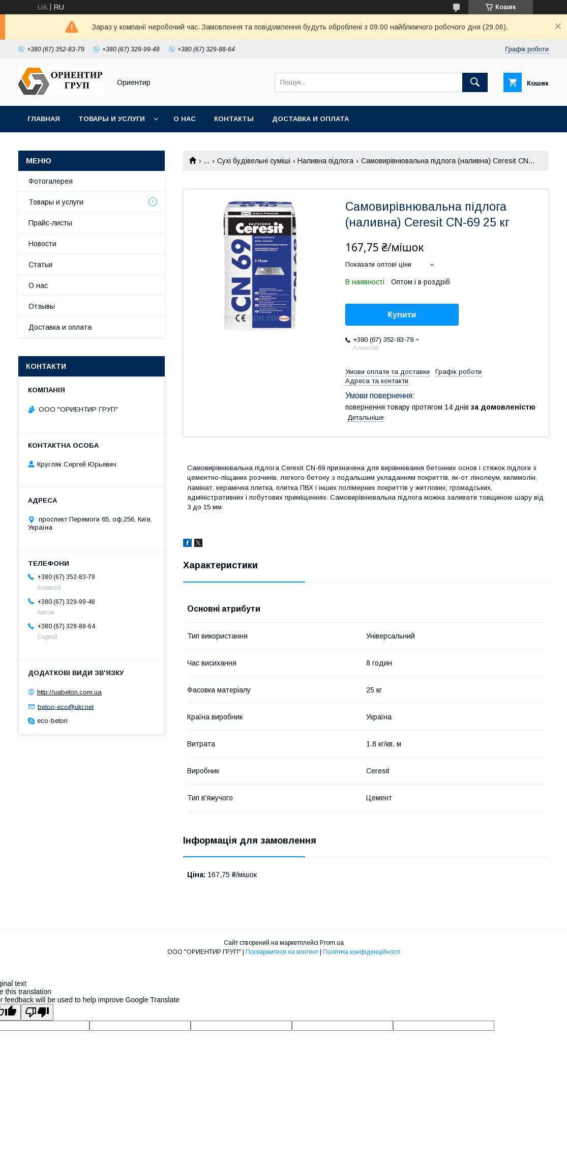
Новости (42, 244)
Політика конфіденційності (361, 951)
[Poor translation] (37, 1012)
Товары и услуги (111, 119)
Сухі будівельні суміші (253, 161)
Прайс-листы (50, 223)
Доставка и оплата (310, 119)
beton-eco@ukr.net (66, 706)
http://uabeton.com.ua (69, 692)
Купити (402, 314)
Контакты (234, 119)
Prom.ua (332, 942)
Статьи (40, 264)
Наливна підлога (325, 161)
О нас (184, 119)
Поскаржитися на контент (282, 951)
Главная (43, 119)
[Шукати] (475, 82)
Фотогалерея (50, 181)
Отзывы (41, 306)
